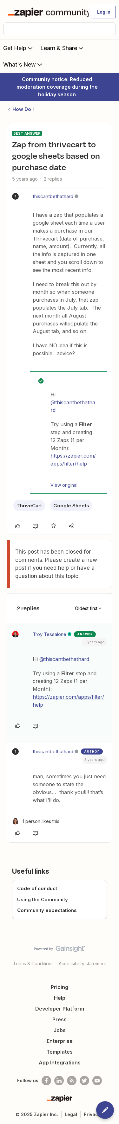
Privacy (92, 1114)
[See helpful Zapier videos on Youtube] (97, 1080)
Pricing (59, 987)
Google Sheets (71, 506)
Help (59, 998)
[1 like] (35, 821)
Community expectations (47, 910)
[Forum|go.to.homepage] (45, 12)
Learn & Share (62, 48)
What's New (23, 64)
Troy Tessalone (49, 634)
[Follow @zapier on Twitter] (84, 1080)
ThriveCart (29, 506)
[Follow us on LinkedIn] (59, 1080)
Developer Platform (59, 1008)
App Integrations (60, 1062)
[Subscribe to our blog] (71, 1080)
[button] (104, 12)
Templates (59, 1052)
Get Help (18, 48)
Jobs (60, 1030)
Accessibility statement (82, 963)
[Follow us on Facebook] (46, 1080)
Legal (71, 1114)
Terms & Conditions (33, 963)
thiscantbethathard (53, 196)
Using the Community (42, 899)
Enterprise (60, 1041)
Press (59, 1019)
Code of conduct (37, 888)
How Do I (23, 109)
